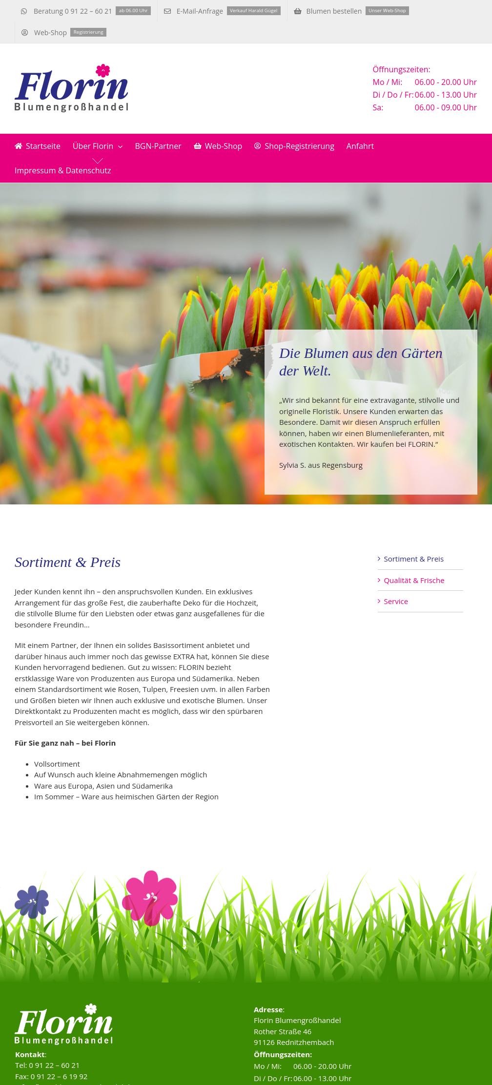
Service (396, 601)
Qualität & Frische (414, 580)
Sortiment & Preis (414, 558)
